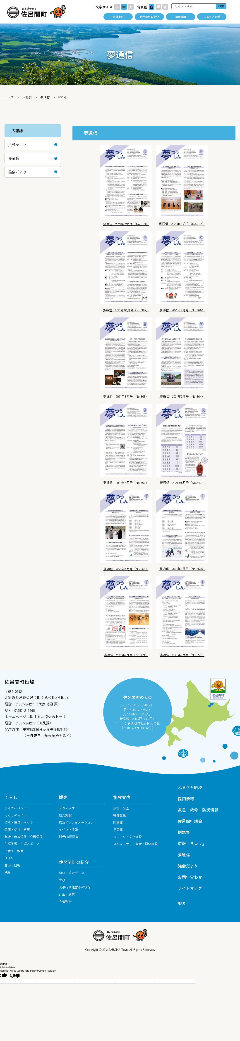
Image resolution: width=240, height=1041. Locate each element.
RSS (181, 903)
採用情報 (180, 17)
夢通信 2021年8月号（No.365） (126, 396)
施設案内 (118, 17)
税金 (8, 872)
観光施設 (65, 815)
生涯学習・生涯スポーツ (22, 843)
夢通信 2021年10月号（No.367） (126, 310)
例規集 (184, 832)
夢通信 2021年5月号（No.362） (182, 482)
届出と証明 (12, 865)
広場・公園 (121, 808)
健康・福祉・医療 (17, 829)
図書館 (118, 822)
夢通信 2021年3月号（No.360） (182, 568)
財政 (62, 880)
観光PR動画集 (69, 836)
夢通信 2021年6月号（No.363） (126, 482)
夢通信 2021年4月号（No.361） (126, 569)
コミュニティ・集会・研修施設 (135, 843)
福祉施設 (119, 815)
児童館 (118, 829)
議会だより (17, 172)
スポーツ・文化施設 (127, 836)
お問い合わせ (190, 877)
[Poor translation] (15, 975)
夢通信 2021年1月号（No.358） (182, 655)
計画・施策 (67, 894)
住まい (9, 858)
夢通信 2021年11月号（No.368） (182, 223)
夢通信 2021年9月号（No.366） (182, 310)
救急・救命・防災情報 (198, 810)
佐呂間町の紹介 (149, 17)
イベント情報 (68, 829)
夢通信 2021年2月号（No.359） (126, 655)
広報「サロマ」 (192, 843)
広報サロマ (17, 144)
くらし (11, 797)
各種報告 (65, 901)
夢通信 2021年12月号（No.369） (126, 224)
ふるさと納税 (212, 17)
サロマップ (67, 808)
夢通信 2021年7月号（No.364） (182, 396)
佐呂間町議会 (190, 821)
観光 (63, 797)
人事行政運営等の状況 (75, 887)
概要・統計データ (71, 873)
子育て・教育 (14, 851)
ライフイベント (16, 808)
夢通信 (45, 97)
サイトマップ (190, 888)
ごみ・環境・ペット (19, 822)
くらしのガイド (16, 815)
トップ (9, 97)
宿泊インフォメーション (76, 822)
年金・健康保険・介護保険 (24, 836)
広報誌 (27, 97)
